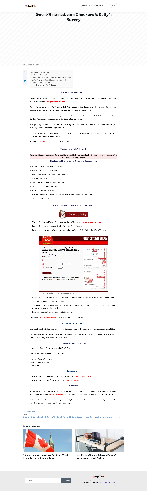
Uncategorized (29, 411)
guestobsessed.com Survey (41, 72)
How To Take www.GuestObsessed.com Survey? (48, 80)
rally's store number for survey (108, 417)
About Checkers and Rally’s (42, 82)
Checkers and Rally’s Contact (46, 85)
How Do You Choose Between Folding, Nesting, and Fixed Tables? (99, 445)
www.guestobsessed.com (59, 394)
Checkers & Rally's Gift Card (64, 417)
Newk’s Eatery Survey (48, 142)
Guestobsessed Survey (86, 417)
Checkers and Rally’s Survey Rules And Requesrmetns (52, 77)
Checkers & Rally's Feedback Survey (37, 417)
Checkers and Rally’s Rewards (42, 75)
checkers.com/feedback (82, 376)
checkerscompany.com (73, 380)
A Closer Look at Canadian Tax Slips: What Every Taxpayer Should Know (47, 445)
